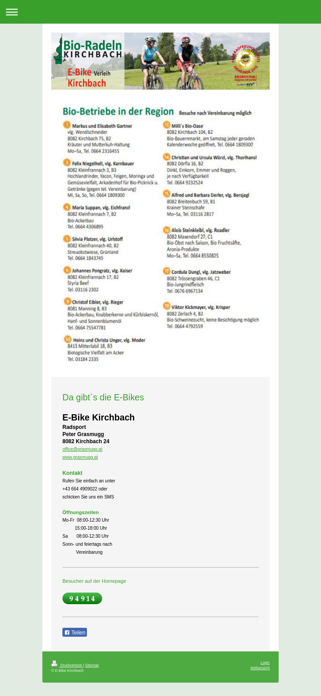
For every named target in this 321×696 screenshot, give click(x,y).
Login (265, 662)
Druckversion (67, 665)
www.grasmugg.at (80, 457)
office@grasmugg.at (82, 449)
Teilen (74, 633)
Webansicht (260, 668)
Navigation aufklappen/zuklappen (160, 11)
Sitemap (92, 665)
